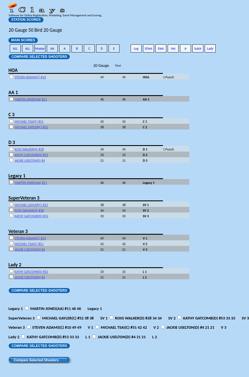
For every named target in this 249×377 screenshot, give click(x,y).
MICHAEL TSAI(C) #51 (29, 122)
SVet (161, 49)
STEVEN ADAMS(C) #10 (30, 77)
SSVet (148, 49)
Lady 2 (14, 265)
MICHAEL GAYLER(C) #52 (31, 127)
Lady (210, 49)
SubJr (197, 49)
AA (52, 49)
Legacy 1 (17, 176)
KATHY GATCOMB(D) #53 (31, 155)
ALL (15, 49)
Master (40, 49)
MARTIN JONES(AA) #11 (31, 99)
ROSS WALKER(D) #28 (29, 149)
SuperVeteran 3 (23, 198)
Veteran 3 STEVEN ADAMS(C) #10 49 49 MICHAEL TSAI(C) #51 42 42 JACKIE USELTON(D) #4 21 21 (117, 327)
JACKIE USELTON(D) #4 (30, 161)
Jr (185, 49)
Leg (136, 49)
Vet (173, 49)
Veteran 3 (18, 231)
